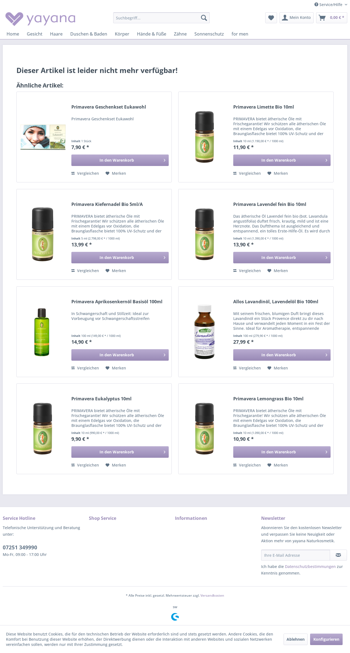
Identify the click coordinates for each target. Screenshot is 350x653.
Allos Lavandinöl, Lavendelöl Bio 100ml (275, 302)
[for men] (240, 34)
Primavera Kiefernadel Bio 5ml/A (107, 204)
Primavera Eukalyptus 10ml (101, 399)
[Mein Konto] (296, 17)
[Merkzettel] (271, 17)
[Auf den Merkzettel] (116, 173)
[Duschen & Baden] (88, 34)
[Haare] (56, 34)
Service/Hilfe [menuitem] (328, 4)
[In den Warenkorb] (120, 160)
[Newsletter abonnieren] (338, 555)
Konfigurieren (326, 639)
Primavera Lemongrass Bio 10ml (268, 399)
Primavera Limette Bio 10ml (263, 107)
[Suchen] (204, 17)
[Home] (13, 34)
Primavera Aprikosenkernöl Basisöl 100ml (116, 302)
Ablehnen (296, 639)
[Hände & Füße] (151, 34)
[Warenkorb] (331, 17)
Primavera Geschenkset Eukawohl (108, 107)
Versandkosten (212, 595)
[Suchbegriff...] (161, 17)
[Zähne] (180, 34)
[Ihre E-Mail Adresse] (295, 555)
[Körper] (122, 34)
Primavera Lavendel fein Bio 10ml (269, 204)
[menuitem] (161, 17)
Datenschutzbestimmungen (310, 566)
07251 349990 (20, 547)
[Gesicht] (34, 34)
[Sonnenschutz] (209, 34)
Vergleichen (85, 173)
